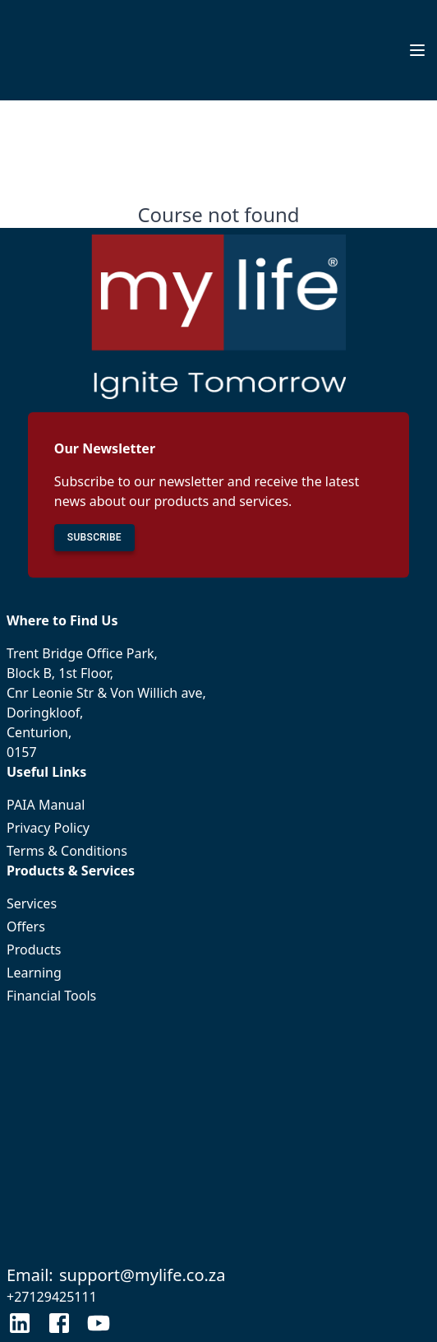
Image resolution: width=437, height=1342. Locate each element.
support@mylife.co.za (142, 1275)
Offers (218, 926)
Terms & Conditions (218, 851)
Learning (218, 972)
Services (218, 903)
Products (218, 949)
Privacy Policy (218, 828)
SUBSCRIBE (94, 537)
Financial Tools (218, 995)
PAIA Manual (218, 805)
